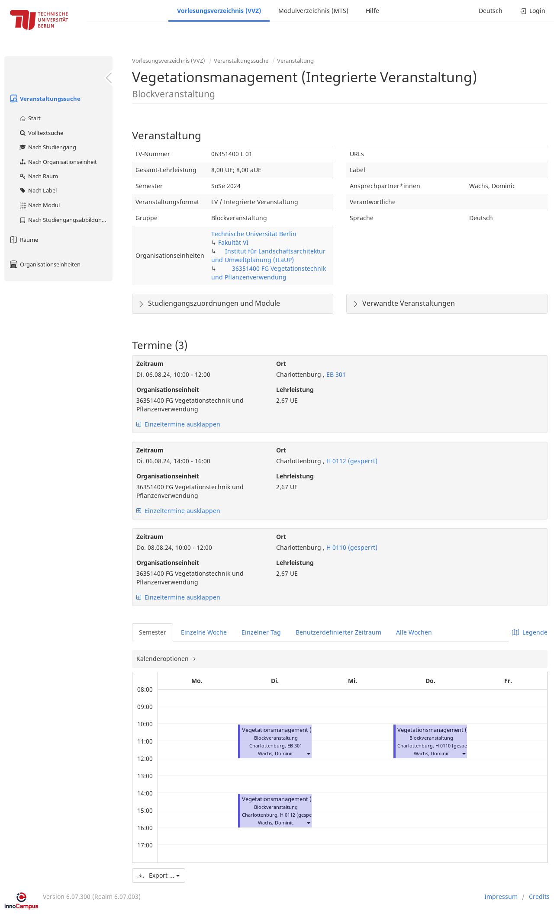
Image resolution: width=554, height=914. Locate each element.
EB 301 (335, 374)
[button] (308, 753)
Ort (281, 363)
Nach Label (38, 190)
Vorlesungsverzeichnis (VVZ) (219, 10)
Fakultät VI (233, 242)
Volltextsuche (41, 133)
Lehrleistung (295, 389)
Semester (152, 632)
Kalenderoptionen (163, 658)
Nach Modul (39, 205)
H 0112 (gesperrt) (351, 461)
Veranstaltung (295, 60)
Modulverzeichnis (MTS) (313, 10)
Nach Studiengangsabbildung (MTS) (66, 220)
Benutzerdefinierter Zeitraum (338, 632)
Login (532, 10)
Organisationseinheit (167, 389)
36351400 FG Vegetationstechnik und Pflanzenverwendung (268, 272)
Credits (539, 896)
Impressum (501, 896)
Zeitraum (150, 363)
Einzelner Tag (261, 632)
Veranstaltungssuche (45, 99)
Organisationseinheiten (45, 264)
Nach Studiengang (47, 147)
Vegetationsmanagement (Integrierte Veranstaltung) (311, 730)
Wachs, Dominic (275, 753)
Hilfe (372, 10)
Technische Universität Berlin (253, 234)
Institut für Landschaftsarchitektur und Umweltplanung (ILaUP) (268, 255)
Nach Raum (38, 176)
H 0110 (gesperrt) (351, 547)
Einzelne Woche (204, 632)
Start (30, 118)
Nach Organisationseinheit (58, 162)
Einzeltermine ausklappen (178, 424)
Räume (23, 240)
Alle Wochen (414, 632)
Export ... (159, 875)
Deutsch (490, 10)
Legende (530, 632)
